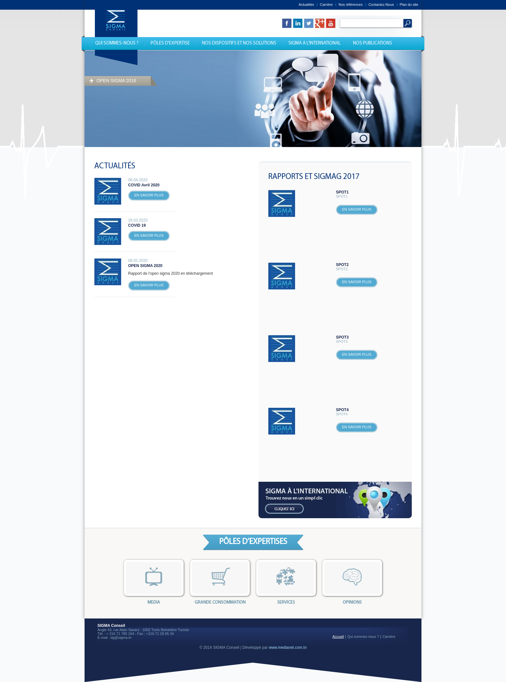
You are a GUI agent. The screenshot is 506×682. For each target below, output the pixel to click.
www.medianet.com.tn (288, 647)
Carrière (326, 4)
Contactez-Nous (381, 4)
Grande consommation (220, 582)
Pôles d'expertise (170, 43)
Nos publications (372, 43)
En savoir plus (149, 195)
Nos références (351, 4)
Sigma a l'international (314, 43)
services (286, 582)
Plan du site (409, 4)
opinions (352, 582)
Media (154, 582)
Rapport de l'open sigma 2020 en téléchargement (170, 273)
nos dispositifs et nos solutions (239, 43)
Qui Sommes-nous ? (116, 43)
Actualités (306, 4)
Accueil (338, 636)
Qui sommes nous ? (363, 636)
